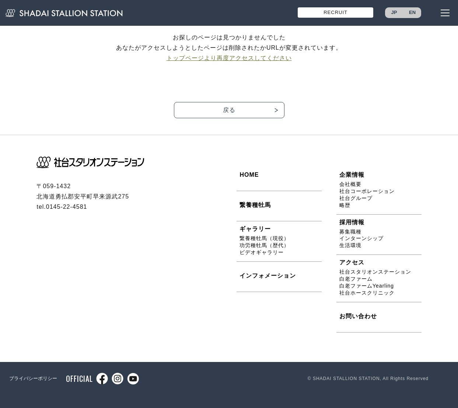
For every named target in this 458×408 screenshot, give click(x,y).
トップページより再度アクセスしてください (229, 58)
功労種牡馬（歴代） (264, 245)
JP (394, 12)
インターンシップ (361, 238)
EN (412, 12)
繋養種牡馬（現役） (264, 238)
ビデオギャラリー (262, 252)
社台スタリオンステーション (375, 272)
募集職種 (350, 232)
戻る (229, 110)
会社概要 (350, 184)
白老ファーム (356, 279)
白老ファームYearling (366, 286)
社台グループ (356, 198)
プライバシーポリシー (33, 378)
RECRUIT (335, 12)
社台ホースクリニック (367, 293)
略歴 (344, 205)
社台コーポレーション (367, 191)
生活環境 (350, 245)
